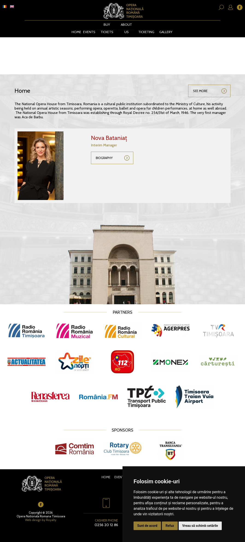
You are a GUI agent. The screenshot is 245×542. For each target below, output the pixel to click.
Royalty (51, 515)
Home (75, 28)
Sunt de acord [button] (147, 526)
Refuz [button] (170, 526)
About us (122, 28)
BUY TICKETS (103, 28)
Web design (33, 515)
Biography (104, 153)
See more (200, 86)
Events (87, 28)
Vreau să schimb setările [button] (200, 526)
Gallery (165, 28)
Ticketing (143, 28)
